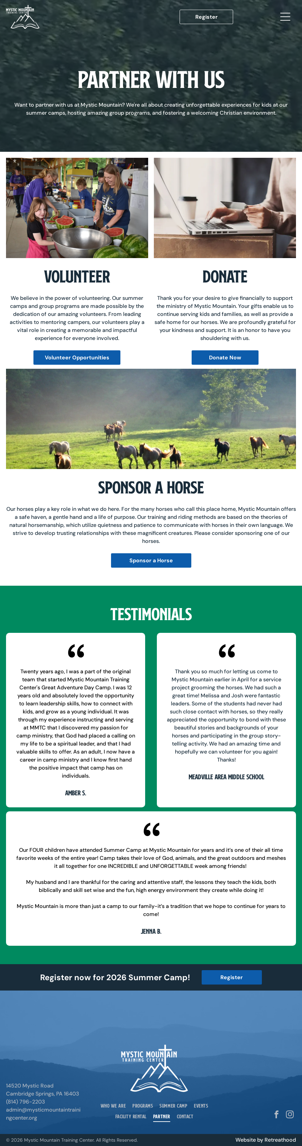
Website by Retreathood (265, 1139)
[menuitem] (113, 1105)
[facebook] (276, 1115)
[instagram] (290, 1115)
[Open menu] (285, 17)
